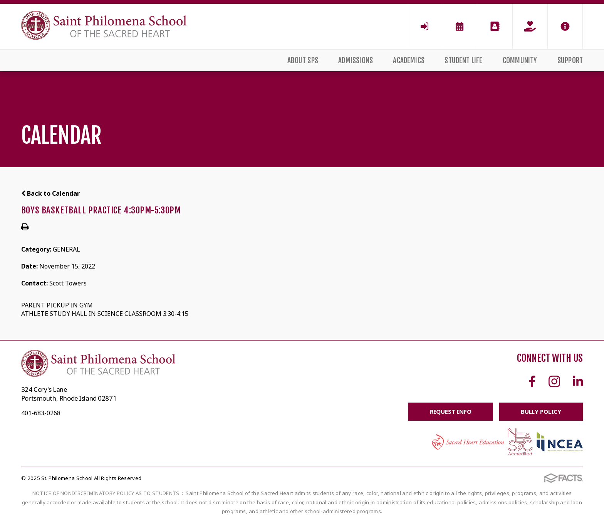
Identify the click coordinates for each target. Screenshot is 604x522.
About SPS (302, 60)
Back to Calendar (50, 193)
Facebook (532, 381)
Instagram (554, 381)
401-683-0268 (40, 413)
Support (570, 60)
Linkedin (578, 381)
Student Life (463, 60)
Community (520, 60)
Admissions (355, 60)
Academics (408, 60)
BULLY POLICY (541, 411)
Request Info (450, 411)
